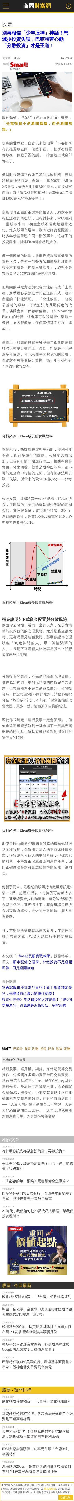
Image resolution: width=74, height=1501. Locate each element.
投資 (43, 1048)
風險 (59, 1048)
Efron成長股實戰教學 (33, 956)
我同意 (65, 1497)
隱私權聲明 (50, 1488)
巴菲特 (18, 1048)
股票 (27, 1048)
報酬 (67, 1048)
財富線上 (19, 66)
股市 (51, 1048)
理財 (35, 1048)
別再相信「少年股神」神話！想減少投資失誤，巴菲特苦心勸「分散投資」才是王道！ (35, 39)
